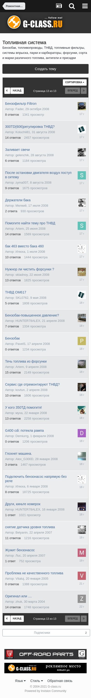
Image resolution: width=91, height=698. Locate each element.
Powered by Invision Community (45, 691)
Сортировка (74, 82)
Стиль (36, 681)
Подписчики (42, 632)
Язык (20, 681)
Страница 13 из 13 (45, 90)
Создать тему (45, 69)
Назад (17, 90)
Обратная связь (59, 681)
